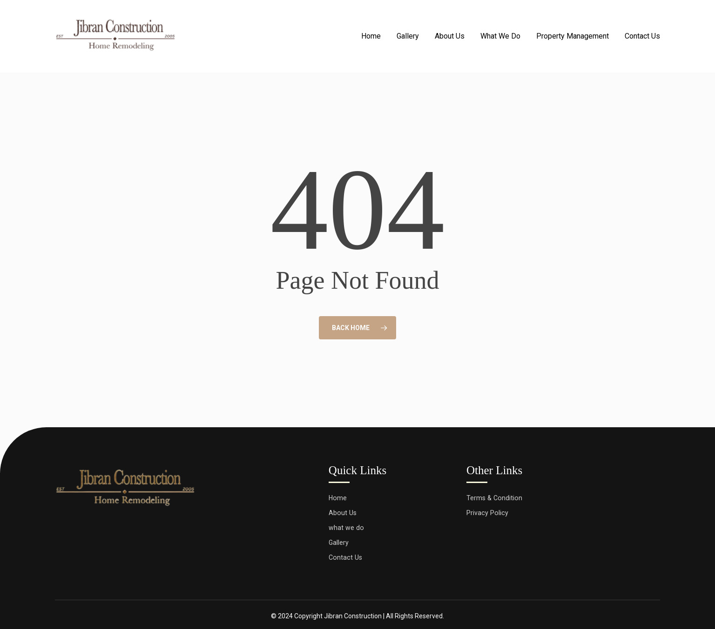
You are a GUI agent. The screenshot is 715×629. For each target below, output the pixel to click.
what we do (346, 524)
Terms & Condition (495, 494)
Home (338, 494)
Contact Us (346, 555)
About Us (343, 509)
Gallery (339, 540)
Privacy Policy (487, 509)
